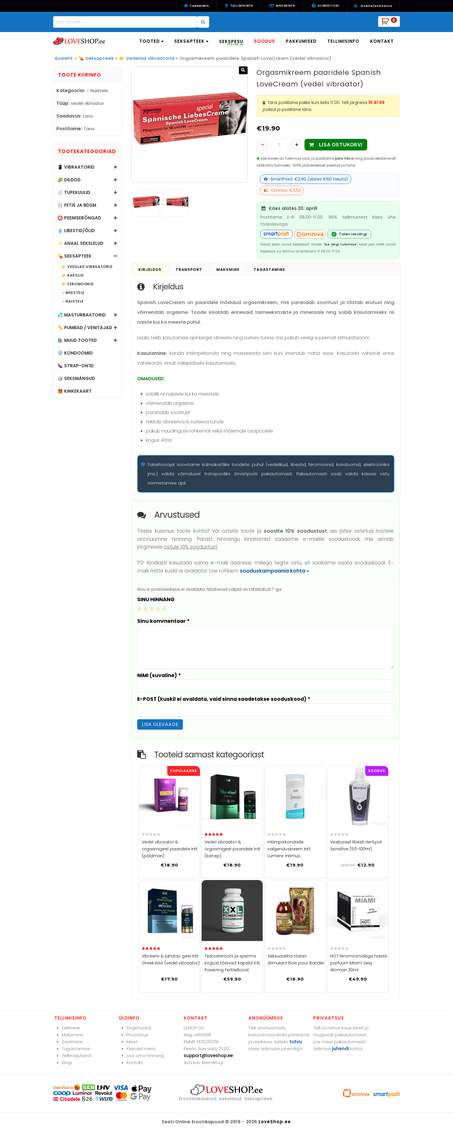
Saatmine (72, 1042)
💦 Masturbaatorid (81, 315)
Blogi (67, 1062)
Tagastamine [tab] (269, 269)
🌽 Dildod (69, 180)
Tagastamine (76, 1049)
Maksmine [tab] (228, 269)
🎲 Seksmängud (76, 378)
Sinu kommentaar (163, 621)
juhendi (340, 1049)
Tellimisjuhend (76, 1055)
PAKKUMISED (301, 41)
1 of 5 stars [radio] (139, 609)
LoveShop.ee (275, 1122)
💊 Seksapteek (96, 58)
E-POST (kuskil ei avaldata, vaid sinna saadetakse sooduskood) (223, 699)
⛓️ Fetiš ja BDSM (76, 205)
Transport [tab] (189, 269)
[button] (243, 70)
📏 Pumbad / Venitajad (84, 328)
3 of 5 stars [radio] (152, 609)
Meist (132, 1042)
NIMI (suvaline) (159, 675)
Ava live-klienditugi (203, 1062)
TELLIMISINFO (343, 41)
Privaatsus (137, 1035)
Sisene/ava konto (376, 6)
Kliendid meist (141, 1049)
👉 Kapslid (72, 275)
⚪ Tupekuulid (73, 192)
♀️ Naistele (73, 301)
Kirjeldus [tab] (149, 269)
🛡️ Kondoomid (75, 353)
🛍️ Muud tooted (77, 340)
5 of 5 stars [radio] (164, 609)
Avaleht (64, 58)
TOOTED (151, 41)
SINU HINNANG (155, 599)
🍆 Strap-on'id (75, 366)
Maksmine (72, 1035)
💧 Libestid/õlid (76, 231)
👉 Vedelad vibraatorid (146, 58)
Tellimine (71, 1028)
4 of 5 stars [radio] (158, 609)
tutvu (295, 1042)
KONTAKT (382, 41)
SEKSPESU (231, 42)
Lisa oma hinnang (145, 1055)
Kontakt (135, 1062)
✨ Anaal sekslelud (80, 243)
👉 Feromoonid (78, 284)
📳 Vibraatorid (75, 167)
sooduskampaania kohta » (274, 570)
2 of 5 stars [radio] (146, 609)
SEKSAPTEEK (191, 41)
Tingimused (139, 1028)
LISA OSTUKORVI (341, 145)
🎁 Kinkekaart (74, 391)
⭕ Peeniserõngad (79, 218)
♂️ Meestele (73, 292)
